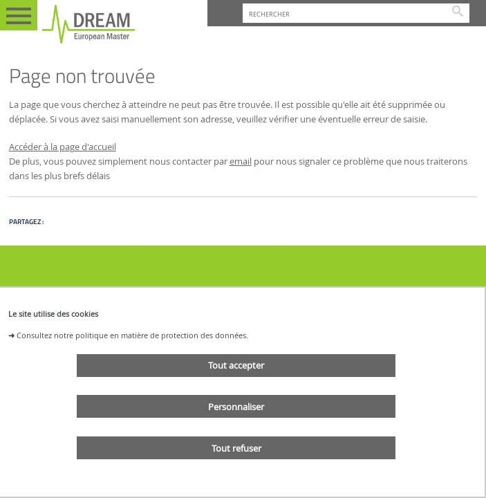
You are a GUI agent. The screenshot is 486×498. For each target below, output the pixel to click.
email (241, 161)
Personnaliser (236, 406)
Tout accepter (236, 365)
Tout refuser (236, 448)
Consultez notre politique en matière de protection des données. (132, 335)
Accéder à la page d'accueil (62, 147)
